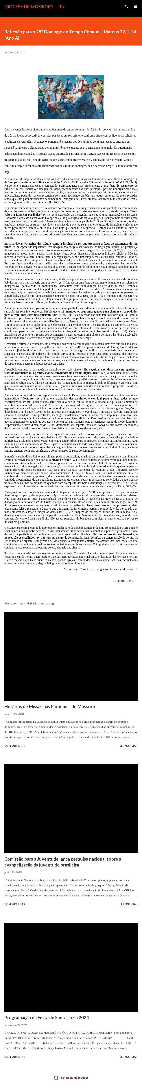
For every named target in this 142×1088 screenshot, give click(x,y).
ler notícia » (129, 745)
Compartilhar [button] (123, 580)
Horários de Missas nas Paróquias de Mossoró (49, 706)
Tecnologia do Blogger (71, 1077)
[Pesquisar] (126, 6)
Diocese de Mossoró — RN (34, 6)
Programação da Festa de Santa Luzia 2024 (46, 1017)
